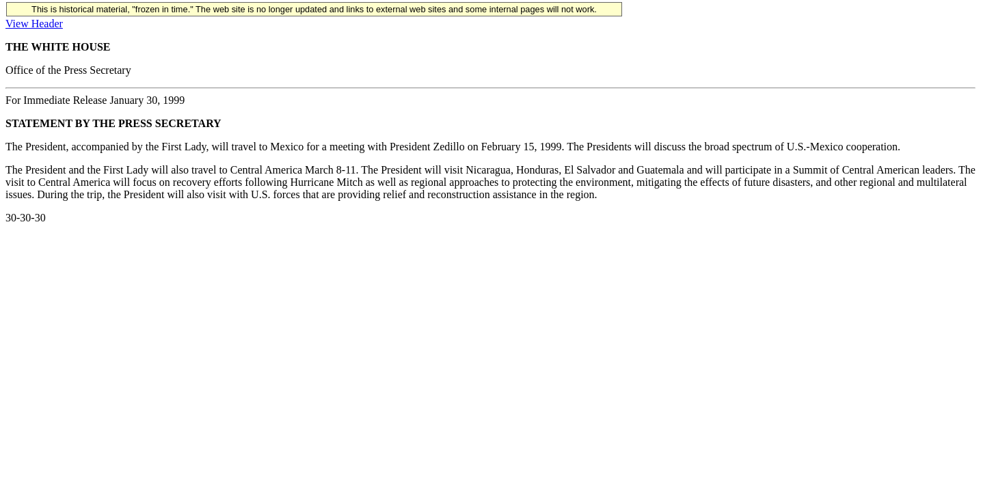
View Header (34, 23)
